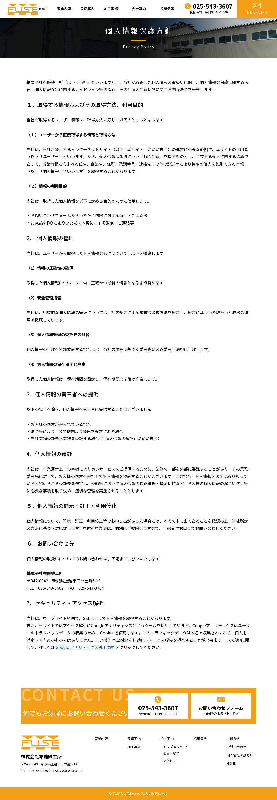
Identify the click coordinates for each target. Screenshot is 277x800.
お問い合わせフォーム (221, 710)
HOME (43, 8)
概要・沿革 (171, 753)
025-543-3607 (158, 710)
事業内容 (64, 8)
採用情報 (167, 8)
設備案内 (87, 8)
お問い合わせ (256, 12)
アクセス (169, 760)
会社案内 (139, 8)
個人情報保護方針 (240, 755)
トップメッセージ (176, 746)
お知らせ (233, 738)
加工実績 (111, 8)
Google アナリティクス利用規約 (85, 647)
